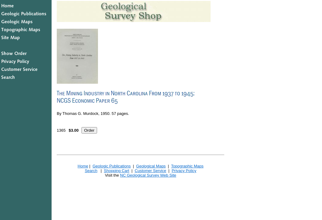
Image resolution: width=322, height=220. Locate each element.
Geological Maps (151, 166)
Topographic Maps (187, 166)
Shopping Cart (116, 170)
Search (91, 170)
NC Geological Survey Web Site (148, 175)
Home (83, 166)
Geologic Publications (111, 166)
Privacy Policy (184, 170)
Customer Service (150, 170)
